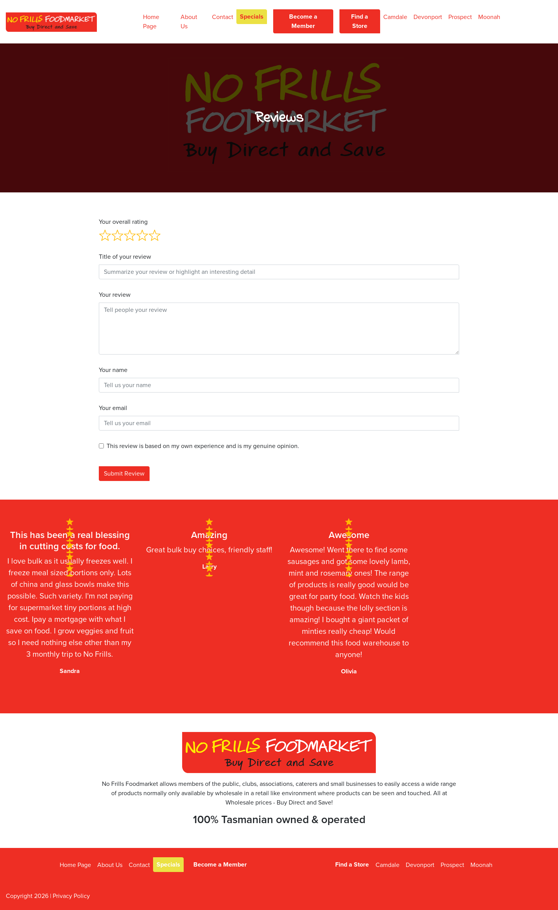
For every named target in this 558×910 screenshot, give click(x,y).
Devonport (427, 17)
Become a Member (303, 21)
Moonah (489, 17)
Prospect (460, 17)
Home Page (151, 21)
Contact (222, 17)
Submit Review (124, 473)
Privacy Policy (71, 896)
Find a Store (359, 21)
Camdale (395, 17)
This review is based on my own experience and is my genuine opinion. (203, 446)
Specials (252, 17)
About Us (189, 21)
